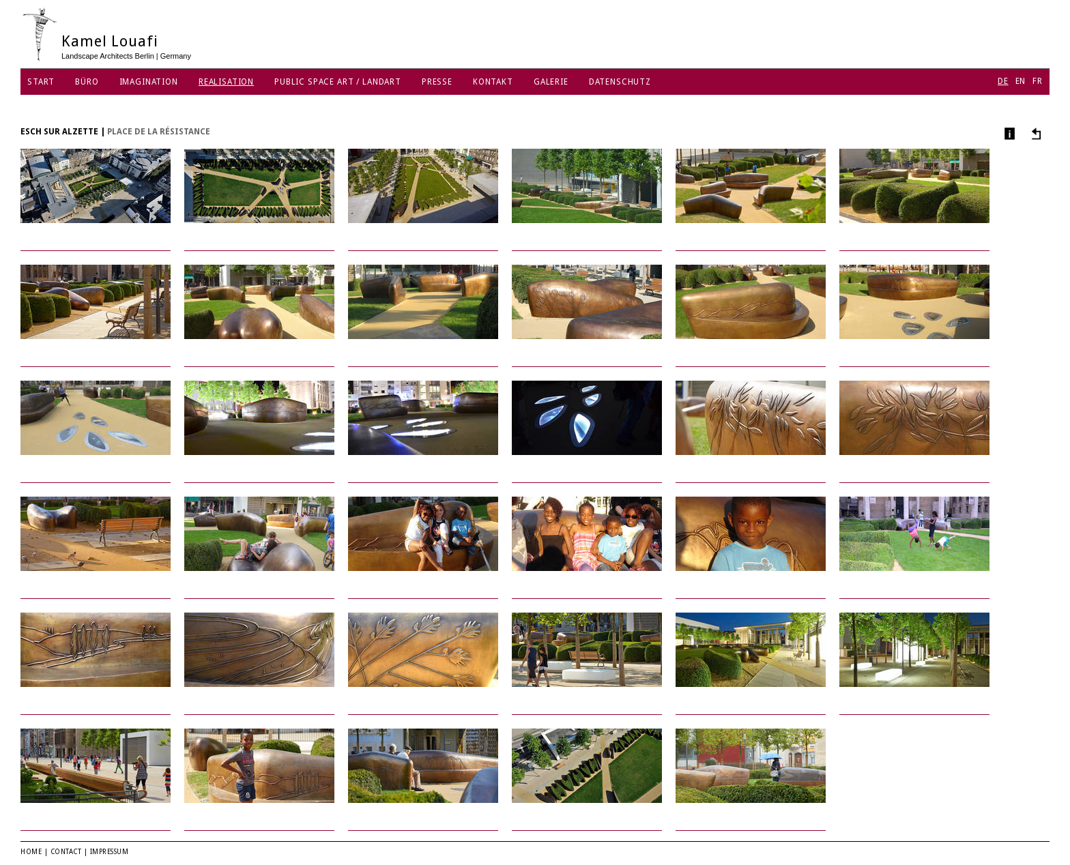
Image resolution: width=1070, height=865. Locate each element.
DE (1003, 81)
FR (1037, 81)
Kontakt (493, 82)
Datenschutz (620, 82)
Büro (86, 82)
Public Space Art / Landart (337, 82)
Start (41, 82)
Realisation (226, 82)
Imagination (148, 82)
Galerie (551, 82)
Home (31, 851)
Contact (66, 851)
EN (1020, 81)
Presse (437, 82)
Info (1008, 133)
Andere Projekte (1034, 133)
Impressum (109, 851)
